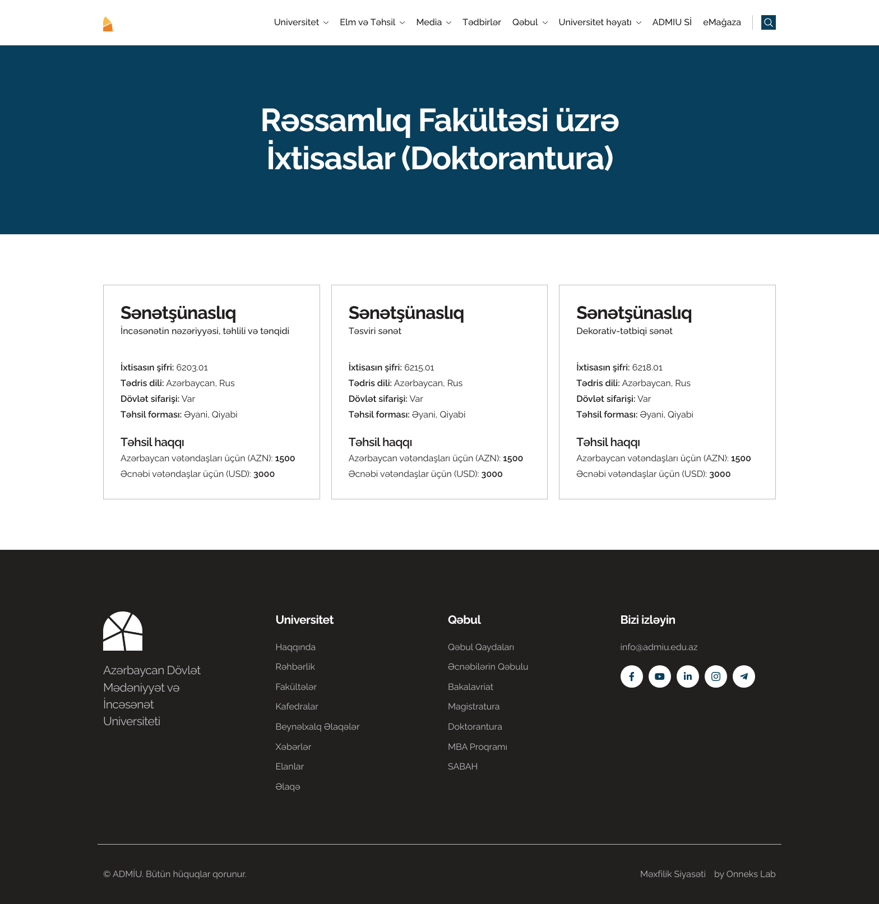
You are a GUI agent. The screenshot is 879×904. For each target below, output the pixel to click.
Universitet (301, 22)
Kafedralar (297, 706)
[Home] (136, 21)
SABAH (463, 766)
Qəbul (530, 22)
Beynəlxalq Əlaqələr (318, 726)
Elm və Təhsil (372, 22)
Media (433, 22)
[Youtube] (660, 676)
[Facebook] (632, 676)
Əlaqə (288, 786)
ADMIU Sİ (672, 22)
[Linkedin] (688, 676)
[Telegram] (744, 676)
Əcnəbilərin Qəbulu (488, 666)
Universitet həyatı (600, 22)
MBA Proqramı (477, 746)
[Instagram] (716, 676)
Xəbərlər (294, 746)
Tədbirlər (481, 22)
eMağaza (722, 22)
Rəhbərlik (295, 666)
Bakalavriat (470, 687)
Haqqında (296, 647)
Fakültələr (296, 687)
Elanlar (290, 766)
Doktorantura (475, 726)
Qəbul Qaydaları (481, 647)
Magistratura (474, 706)
